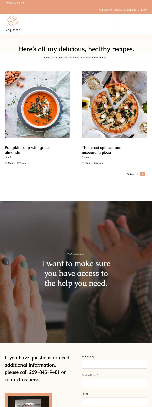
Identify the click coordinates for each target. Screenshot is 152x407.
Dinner (60, 157)
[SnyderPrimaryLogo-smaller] (12, 16)
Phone (85, 394)
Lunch (8, 157)
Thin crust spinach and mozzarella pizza (76, 150)
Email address (90, 375)
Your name (88, 356)
